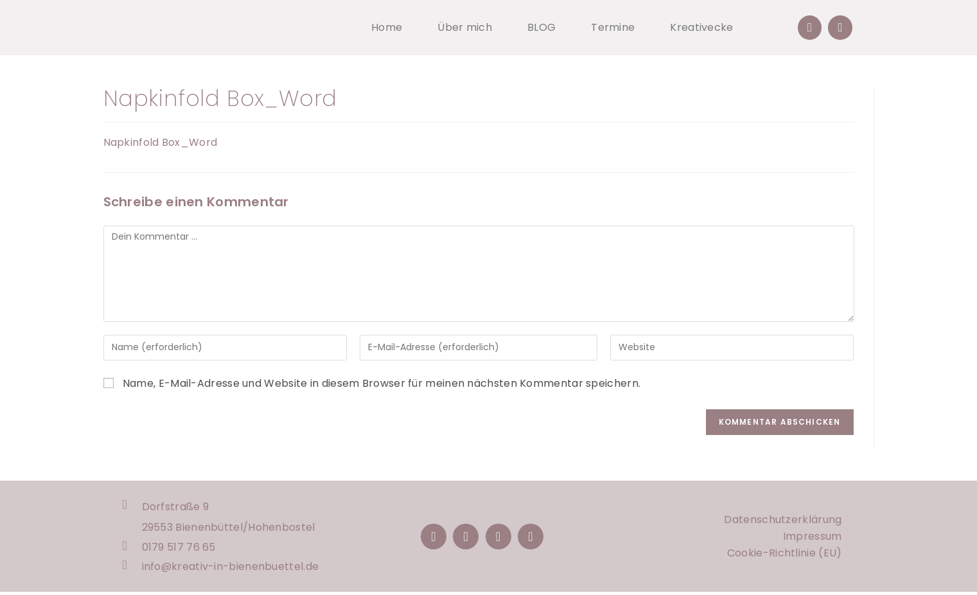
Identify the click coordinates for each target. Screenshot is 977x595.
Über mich (464, 27)
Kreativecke (701, 27)
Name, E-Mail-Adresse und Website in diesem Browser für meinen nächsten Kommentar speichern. (381, 383)
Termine (613, 27)
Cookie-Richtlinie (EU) (784, 554)
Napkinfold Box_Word (160, 142)
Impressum (812, 537)
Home (386, 27)
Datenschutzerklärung (782, 520)
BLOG (541, 27)
